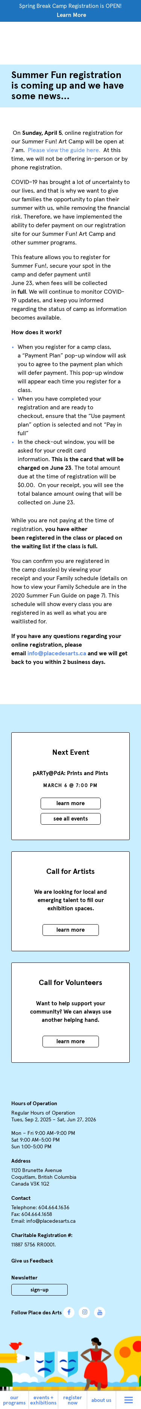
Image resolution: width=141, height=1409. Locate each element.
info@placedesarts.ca (51, 1221)
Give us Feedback (32, 1261)
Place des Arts (71, 42)
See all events (70, 819)
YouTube (99, 1312)
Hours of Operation (34, 1103)
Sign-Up (39, 1290)
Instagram (84, 1312)
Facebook (68, 1312)
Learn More (71, 15)
